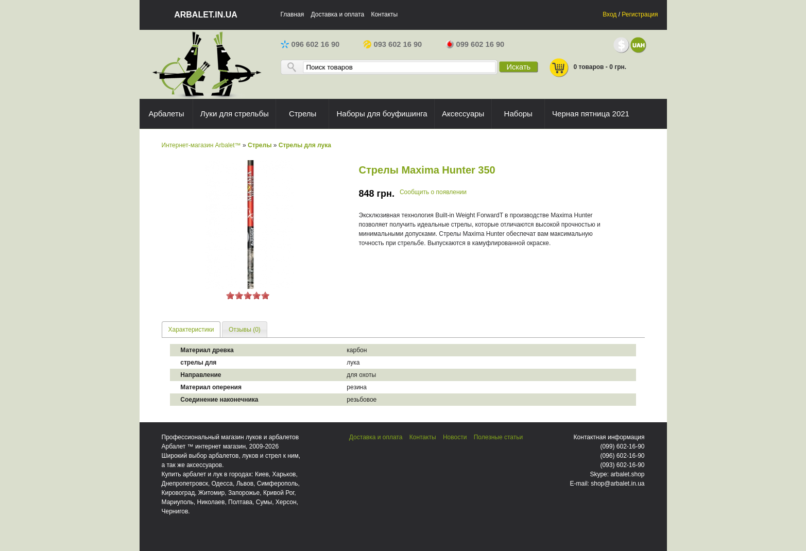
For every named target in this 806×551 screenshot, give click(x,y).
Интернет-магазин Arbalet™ (201, 145)
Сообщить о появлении (433, 192)
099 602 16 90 (475, 44)
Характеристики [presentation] (191, 329)
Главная (292, 14)
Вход (609, 14)
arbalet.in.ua (205, 14)
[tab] (191, 329)
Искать (518, 67)
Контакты (384, 14)
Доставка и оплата (338, 14)
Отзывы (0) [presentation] (245, 329)
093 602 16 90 (392, 44)
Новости (455, 437)
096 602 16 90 (310, 44)
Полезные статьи (498, 437)
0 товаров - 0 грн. (587, 68)
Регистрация (640, 14)
